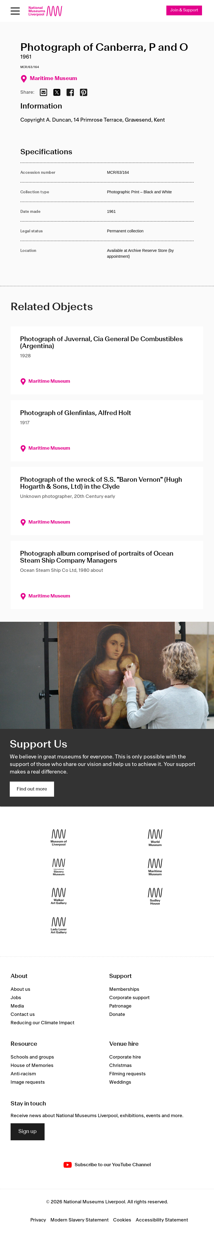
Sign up (27, 1132)
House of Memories (32, 1065)
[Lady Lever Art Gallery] (59, 925)
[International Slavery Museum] (59, 867)
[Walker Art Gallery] (59, 896)
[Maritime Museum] (155, 867)
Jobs (16, 997)
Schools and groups (32, 1057)
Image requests (28, 1082)
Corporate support (129, 997)
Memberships (124, 989)
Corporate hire (125, 1057)
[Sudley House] (155, 896)
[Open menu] (15, 11)
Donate (117, 1014)
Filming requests (127, 1074)
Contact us (23, 1014)
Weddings (120, 1082)
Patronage (120, 1006)
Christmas (120, 1065)
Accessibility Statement (162, 1220)
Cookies (122, 1220)
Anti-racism (23, 1074)
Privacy (38, 1220)
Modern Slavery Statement (79, 1220)
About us (20, 989)
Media (17, 1006)
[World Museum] (155, 837)
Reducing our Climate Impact (42, 1022)
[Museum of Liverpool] (59, 837)
